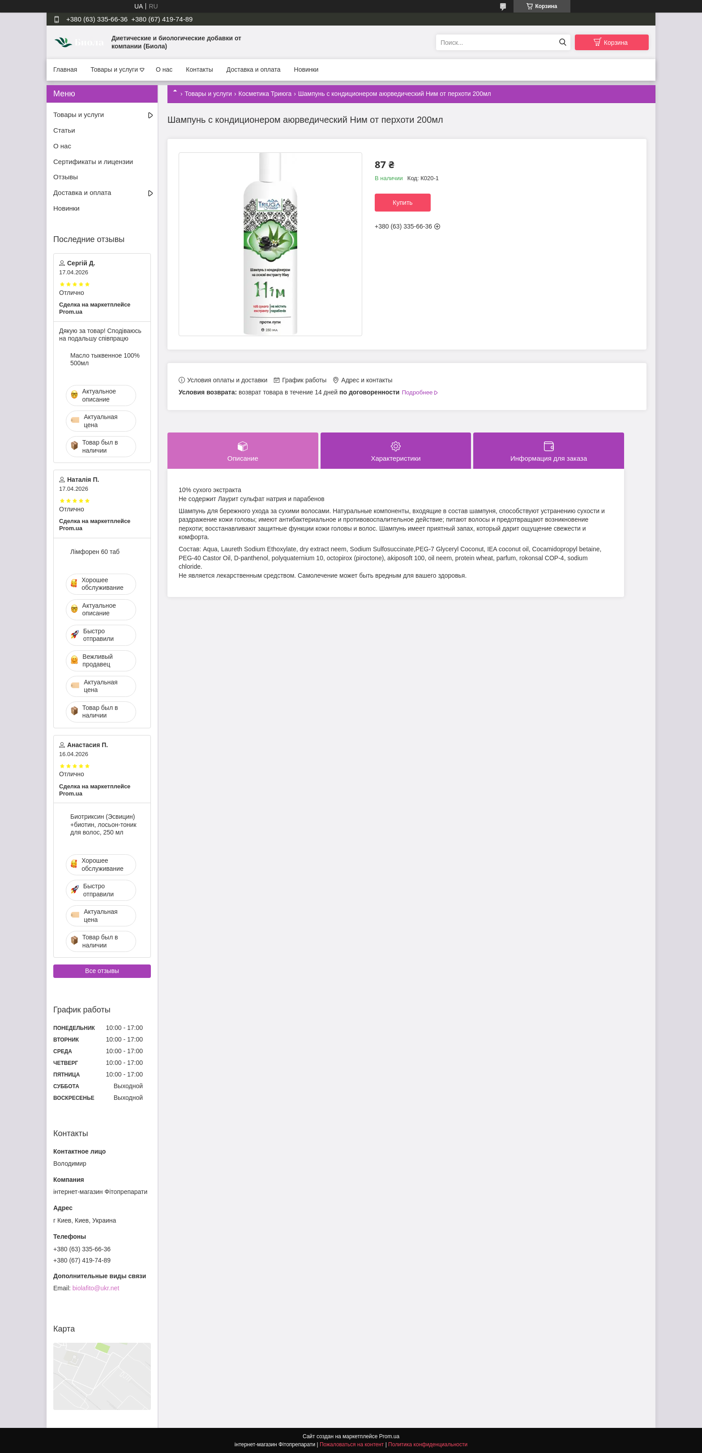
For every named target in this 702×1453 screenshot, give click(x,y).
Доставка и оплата (254, 69)
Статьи (64, 130)
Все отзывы (102, 970)
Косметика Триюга (265, 93)
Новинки (306, 69)
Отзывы (65, 177)
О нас (164, 69)
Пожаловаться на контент (352, 1444)
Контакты (199, 69)
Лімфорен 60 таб (95, 551)
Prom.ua (389, 1436)
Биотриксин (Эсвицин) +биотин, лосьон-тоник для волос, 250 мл (103, 824)
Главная (65, 69)
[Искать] (562, 42)
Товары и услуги (114, 69)
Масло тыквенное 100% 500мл (105, 359)
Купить (402, 202)
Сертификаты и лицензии (93, 161)
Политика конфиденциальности (427, 1444)
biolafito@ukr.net (96, 1288)
